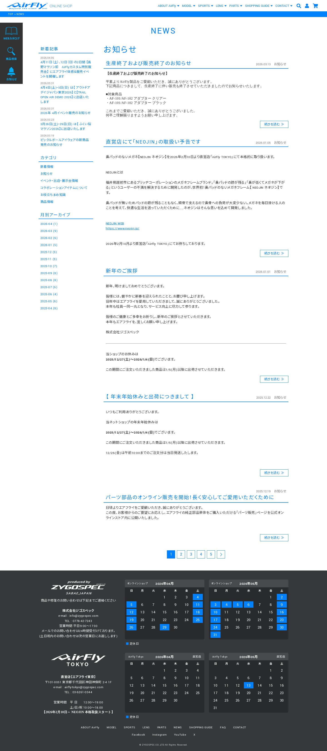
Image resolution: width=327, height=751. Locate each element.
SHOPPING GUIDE (257, 6)
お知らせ (280, 64)
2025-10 (48, 266)
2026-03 (48, 231)
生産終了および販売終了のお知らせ (148, 63)
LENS (219, 6)
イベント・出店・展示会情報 (59, 181)
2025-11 (48, 259)
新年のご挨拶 (122, 271)
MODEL (187, 6)
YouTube (180, 735)
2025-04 (48, 308)
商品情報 (47, 202)
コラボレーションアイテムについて (64, 188)
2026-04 (48, 224)
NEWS (20, 14)
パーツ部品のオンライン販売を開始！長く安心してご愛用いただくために (190, 497)
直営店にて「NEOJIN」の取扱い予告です (153, 142)
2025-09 (48, 273)
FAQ (223, 727)
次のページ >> (221, 555)
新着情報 (47, 167)
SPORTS (204, 6)
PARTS (234, 6)
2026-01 (48, 245)
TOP (10, 14)
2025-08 (48, 280)
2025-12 (48, 252)
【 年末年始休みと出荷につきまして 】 (150, 397)
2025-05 (48, 301)
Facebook (138, 735)
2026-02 (48, 238)
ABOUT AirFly (167, 6)
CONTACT (282, 6)
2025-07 (48, 287)
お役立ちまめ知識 (53, 195)
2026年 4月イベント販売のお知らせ (65, 113)
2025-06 (48, 294)
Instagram (159, 735)
